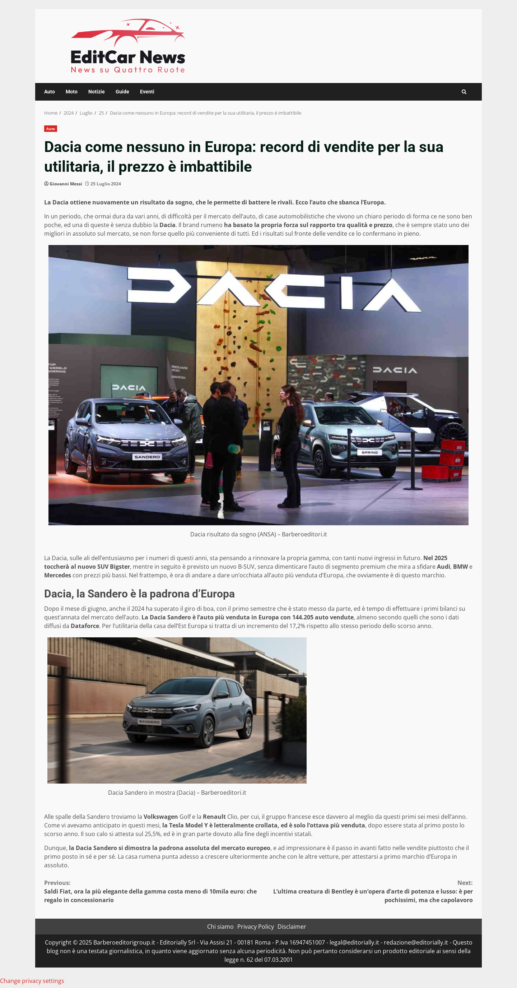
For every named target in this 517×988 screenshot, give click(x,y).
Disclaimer (292, 927)
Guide (122, 91)
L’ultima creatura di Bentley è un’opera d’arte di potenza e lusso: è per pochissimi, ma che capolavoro (365, 891)
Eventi (147, 91)
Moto (72, 91)
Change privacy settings (32, 981)
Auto (49, 91)
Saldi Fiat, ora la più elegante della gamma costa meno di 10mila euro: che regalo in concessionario (151, 891)
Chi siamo (220, 927)
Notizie (96, 91)
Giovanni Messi (66, 184)
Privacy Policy (255, 927)
